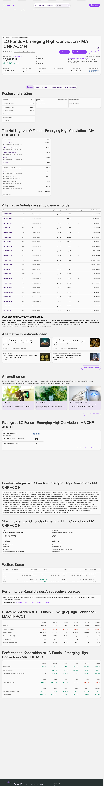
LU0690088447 (7, 301)
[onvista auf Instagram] (21, 784)
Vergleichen (77, 52)
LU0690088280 (7, 283)
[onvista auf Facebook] (15, 784)
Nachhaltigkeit (70, 87)
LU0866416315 (7, 213)
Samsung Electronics (9, 143)
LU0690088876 (7, 269)
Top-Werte (40, 785)
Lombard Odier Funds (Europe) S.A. (24, 52)
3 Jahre (33, 602)
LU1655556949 (7, 251)
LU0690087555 (7, 274)
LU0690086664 (8, 287)
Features (50, 5)
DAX (27, 785)
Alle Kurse (45, 87)
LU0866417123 (7, 242)
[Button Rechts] (85, 52)
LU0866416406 (7, 232)
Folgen (64, 52)
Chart (37, 87)
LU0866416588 (7, 223)
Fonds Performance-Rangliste (84, 597)
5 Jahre (40, 602)
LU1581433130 (7, 219)
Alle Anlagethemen (92, 414)
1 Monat (19, 602)
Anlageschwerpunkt (57, 87)
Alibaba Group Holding (9, 152)
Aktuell (41, 5)
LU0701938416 (7, 265)
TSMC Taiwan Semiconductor (11, 148)
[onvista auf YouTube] (18, 784)
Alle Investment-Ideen (91, 368)
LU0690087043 (7, 255)
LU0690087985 (7, 246)
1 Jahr (25, 602)
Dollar (33, 785)
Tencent (5, 157)
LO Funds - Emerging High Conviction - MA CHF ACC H (26, 10)
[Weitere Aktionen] (99, 574)
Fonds (11, 10)
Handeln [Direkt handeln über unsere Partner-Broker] (93, 52)
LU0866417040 (7, 228)
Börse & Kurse (5, 10)
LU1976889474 (7, 311)
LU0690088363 (8, 292)
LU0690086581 (7, 278)
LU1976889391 (7, 306)
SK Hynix (5, 162)
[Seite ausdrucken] (98, 47)
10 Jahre (47, 602)
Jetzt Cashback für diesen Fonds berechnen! (78, 58)
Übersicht (30, 87)
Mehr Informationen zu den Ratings (88, 448)
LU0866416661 (7, 237)
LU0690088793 (7, 260)
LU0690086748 (7, 297)
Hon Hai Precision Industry (11, 172)
